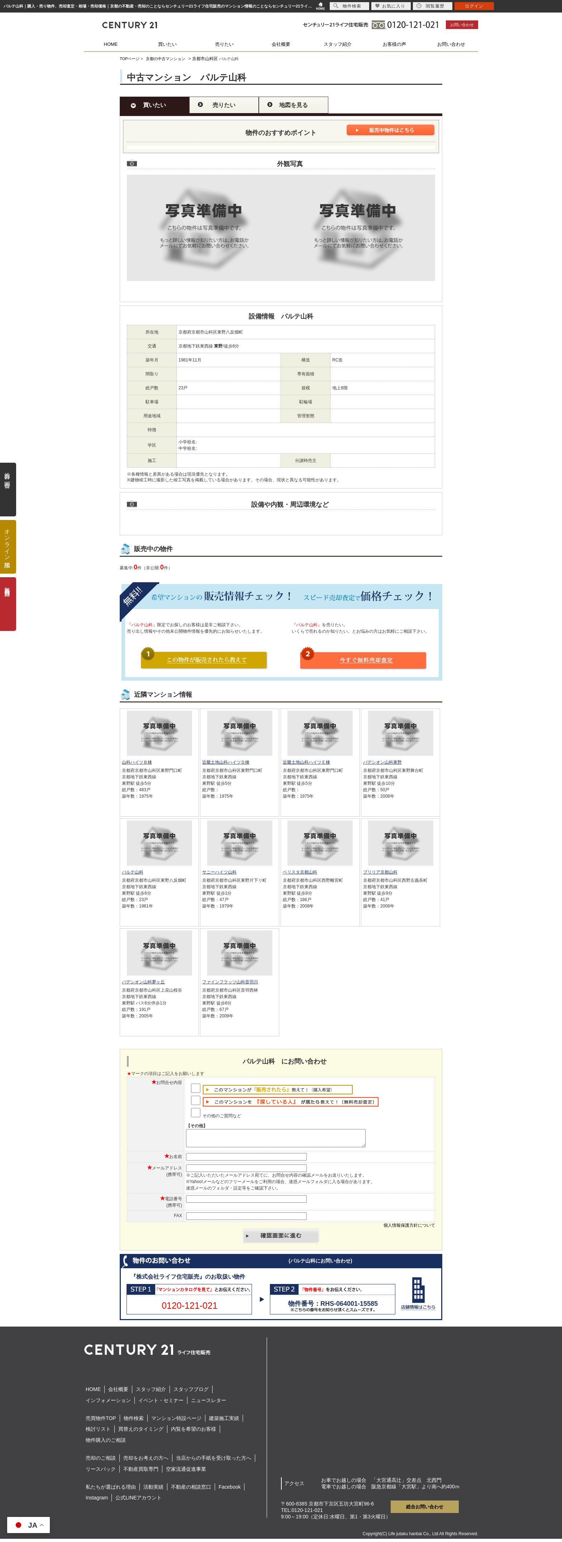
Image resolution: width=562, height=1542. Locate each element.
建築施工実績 (224, 1421)
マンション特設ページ (176, 1421)
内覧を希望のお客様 (193, 1432)
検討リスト (98, 1432)
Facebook (229, 1490)
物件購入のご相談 (106, 1443)
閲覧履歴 (430, 6)
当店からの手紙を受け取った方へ (213, 1461)
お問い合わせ (462, 25)
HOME (111, 44)
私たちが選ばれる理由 (111, 1490)
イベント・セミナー (161, 1403)
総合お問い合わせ (424, 1510)
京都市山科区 (205, 58)
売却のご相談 (101, 1461)
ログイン (474, 6)
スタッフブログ (191, 1392)
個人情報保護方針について (409, 1228)
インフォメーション (108, 1403)
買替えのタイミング (140, 1432)
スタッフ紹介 (338, 44)
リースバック (101, 1472)
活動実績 (153, 1490)
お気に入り (390, 6)
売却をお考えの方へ (145, 1461)
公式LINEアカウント (138, 1501)
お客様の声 (394, 44)
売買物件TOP (101, 1421)
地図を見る (293, 105)
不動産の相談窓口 (191, 1490)
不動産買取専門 (140, 1472)
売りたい (224, 44)
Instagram (97, 1501)
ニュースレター (208, 1403)
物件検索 (134, 1421)
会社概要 (281, 44)
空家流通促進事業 (186, 1472)
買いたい (167, 44)
